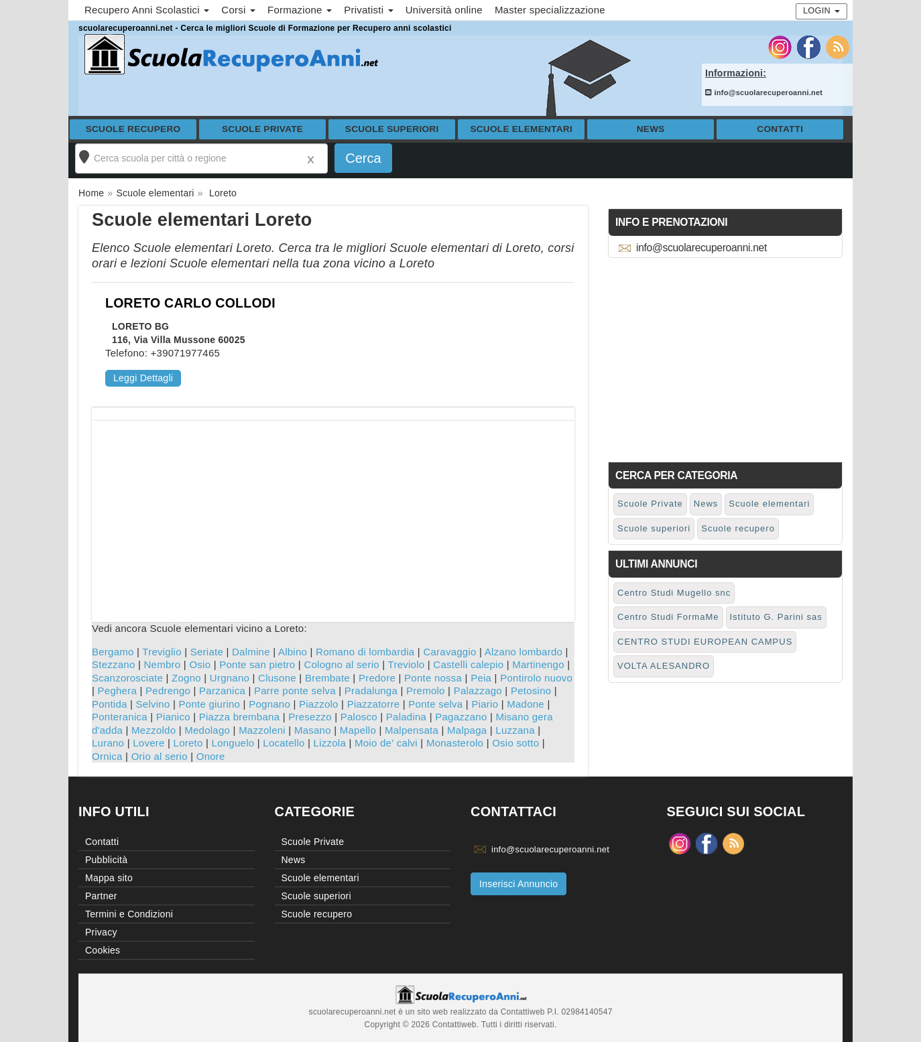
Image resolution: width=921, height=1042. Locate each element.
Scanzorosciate (127, 677)
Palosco (359, 716)
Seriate (206, 651)
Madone (525, 704)
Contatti (780, 129)
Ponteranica (119, 716)
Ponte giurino (210, 704)
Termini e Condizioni (129, 914)
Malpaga (467, 730)
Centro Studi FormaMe (668, 617)
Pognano (269, 704)
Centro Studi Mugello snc (674, 593)
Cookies (102, 950)
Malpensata (411, 730)
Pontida (109, 704)
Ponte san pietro (257, 664)
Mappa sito (109, 877)
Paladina (406, 716)
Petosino (531, 690)
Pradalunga (371, 690)
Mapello (358, 730)
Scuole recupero (133, 129)
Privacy (101, 932)
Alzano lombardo (523, 651)
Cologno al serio (341, 664)
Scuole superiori (392, 129)
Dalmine (251, 651)
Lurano (108, 742)
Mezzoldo (153, 730)
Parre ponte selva (295, 690)
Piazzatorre (373, 704)
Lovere (148, 742)
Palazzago (478, 690)
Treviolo (406, 664)
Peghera (117, 690)
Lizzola (330, 742)
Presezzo (310, 716)
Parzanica (222, 690)
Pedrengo (167, 690)
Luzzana (514, 730)
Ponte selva (435, 704)
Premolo (425, 690)
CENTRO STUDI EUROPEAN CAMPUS (704, 642)
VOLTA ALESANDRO (663, 666)
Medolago (207, 730)
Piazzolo (319, 704)
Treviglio (161, 651)
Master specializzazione (550, 9)
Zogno (186, 677)
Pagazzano (461, 716)
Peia (481, 677)
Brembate (327, 677)
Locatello (283, 742)
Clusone (277, 677)
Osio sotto (515, 742)
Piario (484, 704)
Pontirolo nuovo (536, 677)
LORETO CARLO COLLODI (190, 303)
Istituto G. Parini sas (776, 617)
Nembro (162, 664)
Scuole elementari (521, 129)
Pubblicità (106, 859)
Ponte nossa (433, 677)
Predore (377, 677)
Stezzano (113, 664)
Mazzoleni (262, 730)
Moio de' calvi (386, 742)
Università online (444, 9)
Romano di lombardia (365, 651)
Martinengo (538, 664)
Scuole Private (262, 129)
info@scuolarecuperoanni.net (763, 92)
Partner (101, 896)
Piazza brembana (239, 716)
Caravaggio (449, 651)
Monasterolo (454, 742)
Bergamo (113, 651)
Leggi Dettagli (143, 378)
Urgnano (229, 677)
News (651, 129)
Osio (199, 664)
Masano (312, 730)
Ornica (107, 756)
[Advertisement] (333, 514)
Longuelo (233, 742)
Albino (292, 651)
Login (821, 10)
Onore (210, 756)
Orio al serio (159, 756)
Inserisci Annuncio (518, 883)
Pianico (173, 716)
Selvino (153, 704)
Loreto (188, 742)
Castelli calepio (468, 664)
